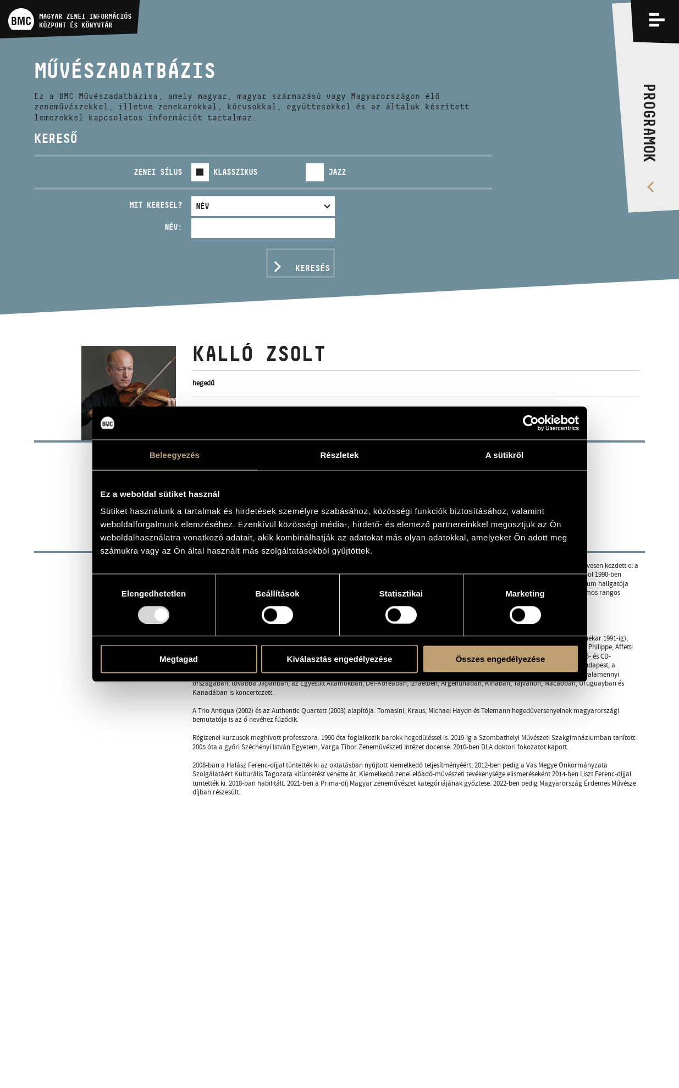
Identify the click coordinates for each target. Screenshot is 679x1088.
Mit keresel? (155, 204)
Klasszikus (235, 171)
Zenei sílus (158, 171)
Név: (173, 226)
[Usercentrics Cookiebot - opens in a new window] (531, 423)
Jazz (337, 171)
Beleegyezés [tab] (175, 454)
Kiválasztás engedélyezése (340, 659)
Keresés (312, 268)
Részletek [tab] (339, 454)
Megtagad (178, 659)
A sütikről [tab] (504, 454)
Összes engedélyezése (500, 659)
